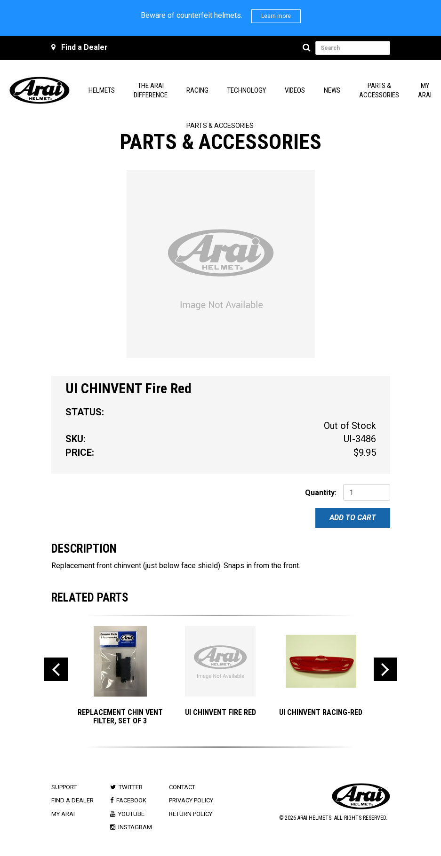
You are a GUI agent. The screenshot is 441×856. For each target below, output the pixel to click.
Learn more (276, 16)
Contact (182, 787)
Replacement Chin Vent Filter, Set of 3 (120, 716)
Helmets (101, 90)
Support (64, 787)
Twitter (131, 787)
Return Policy (190, 813)
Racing (197, 90)
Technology (246, 90)
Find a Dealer (84, 47)
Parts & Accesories (220, 125)
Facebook (131, 800)
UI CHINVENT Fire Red (220, 712)
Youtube (131, 813)
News (332, 90)
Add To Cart (352, 517)
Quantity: (321, 492)
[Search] (308, 47)
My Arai (63, 813)
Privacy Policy (191, 800)
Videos (295, 90)
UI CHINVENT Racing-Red (320, 712)
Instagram (135, 827)
